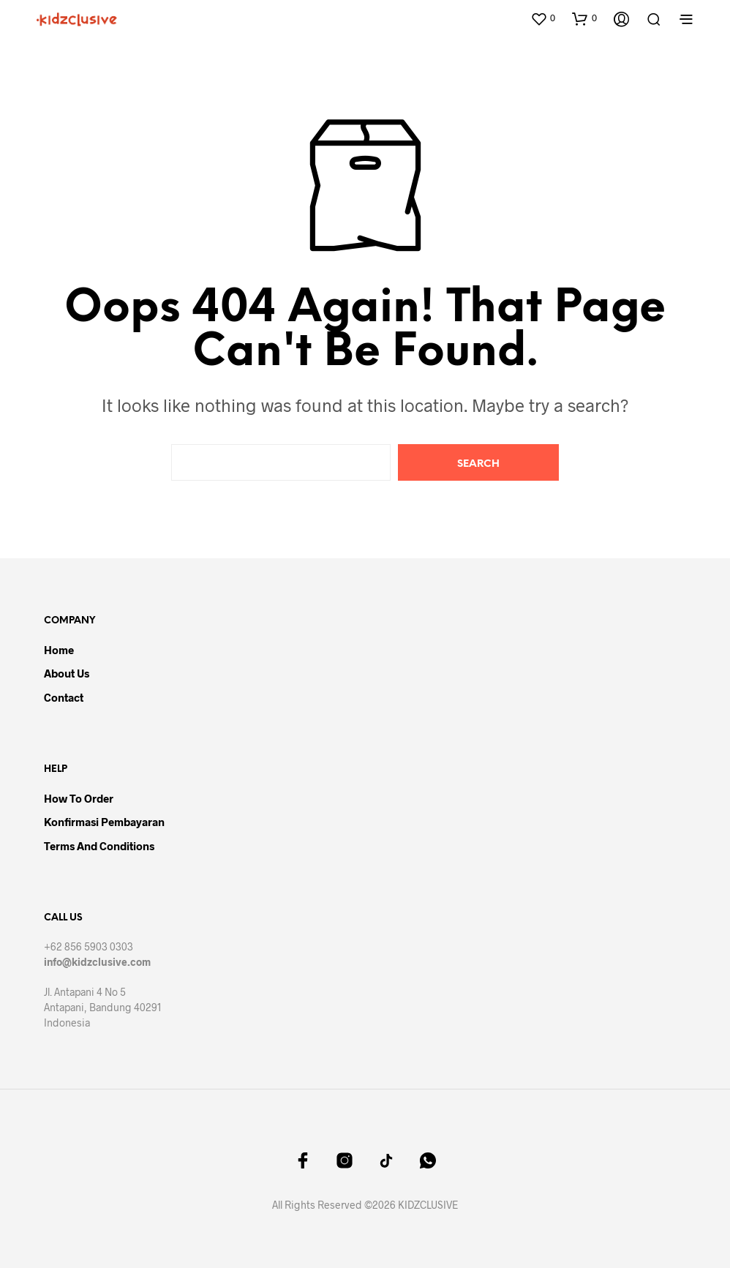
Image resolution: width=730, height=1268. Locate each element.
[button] (542, 18)
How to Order (78, 798)
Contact (63, 697)
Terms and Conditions (99, 845)
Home (59, 649)
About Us (66, 673)
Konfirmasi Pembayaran (104, 821)
